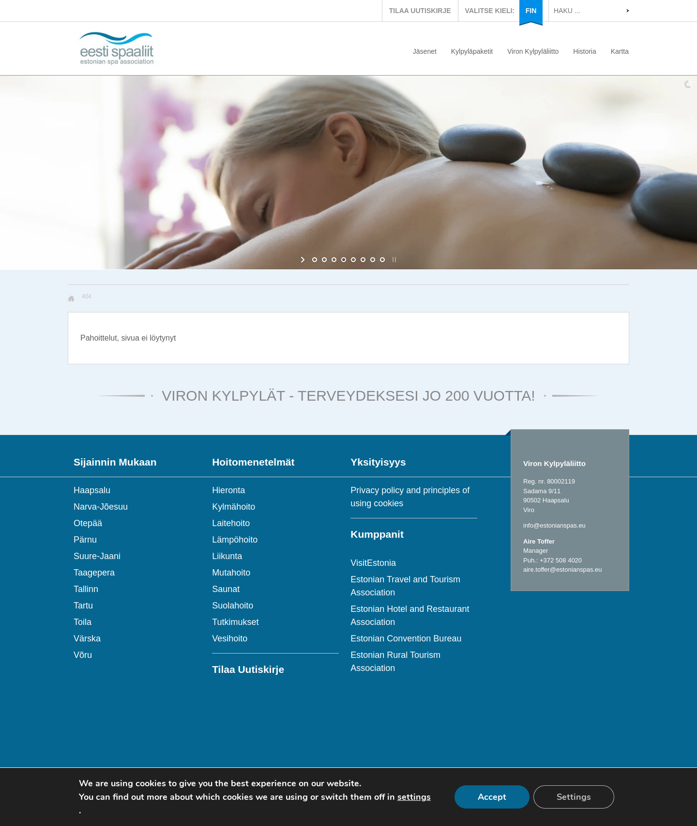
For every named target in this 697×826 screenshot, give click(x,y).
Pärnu (85, 540)
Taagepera (94, 572)
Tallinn (86, 589)
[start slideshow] (304, 260)
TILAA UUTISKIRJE (420, 11)
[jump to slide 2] (324, 260)
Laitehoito (231, 523)
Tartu (83, 605)
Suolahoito (232, 605)
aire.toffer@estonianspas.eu (562, 569)
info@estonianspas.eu (554, 525)
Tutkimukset (235, 622)
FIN (531, 11)
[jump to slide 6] (363, 260)
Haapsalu (92, 490)
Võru (83, 655)
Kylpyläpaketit (472, 51)
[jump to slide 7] (373, 260)
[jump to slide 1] (314, 260)
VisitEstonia (373, 563)
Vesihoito (229, 638)
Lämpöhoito (235, 540)
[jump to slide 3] (334, 260)
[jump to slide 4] (343, 260)
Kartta (620, 51)
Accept (492, 797)
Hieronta (228, 490)
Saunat (226, 589)
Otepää (88, 523)
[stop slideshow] (393, 260)
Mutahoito (231, 572)
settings (414, 797)
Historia (584, 51)
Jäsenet (425, 51)
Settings (574, 797)
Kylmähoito (233, 507)
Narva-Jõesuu (101, 507)
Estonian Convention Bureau (405, 638)
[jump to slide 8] (382, 260)
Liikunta (227, 556)
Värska (87, 638)
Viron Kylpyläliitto (533, 51)
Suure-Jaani (97, 556)
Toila (82, 622)
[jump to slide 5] (353, 260)
